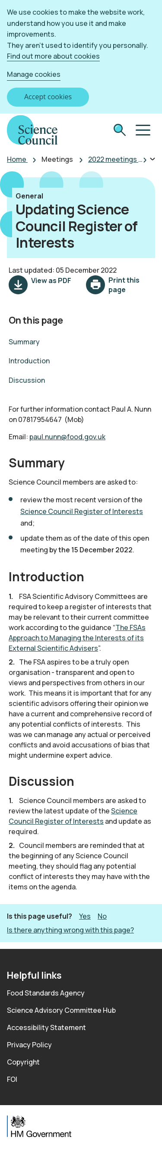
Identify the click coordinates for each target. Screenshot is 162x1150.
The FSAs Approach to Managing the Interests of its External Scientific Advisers (77, 638)
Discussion (27, 380)
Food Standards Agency (46, 993)
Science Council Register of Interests (81, 511)
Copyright (23, 1062)
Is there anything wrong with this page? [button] (70, 930)
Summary (24, 342)
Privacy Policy (29, 1044)
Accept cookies (48, 96)
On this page (36, 320)
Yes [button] (85, 916)
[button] (142, 130)
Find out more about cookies (53, 56)
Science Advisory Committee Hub (61, 1010)
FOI (12, 1079)
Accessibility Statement (46, 1027)
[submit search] (119, 131)
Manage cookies (33, 74)
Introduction (29, 360)
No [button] (102, 916)
